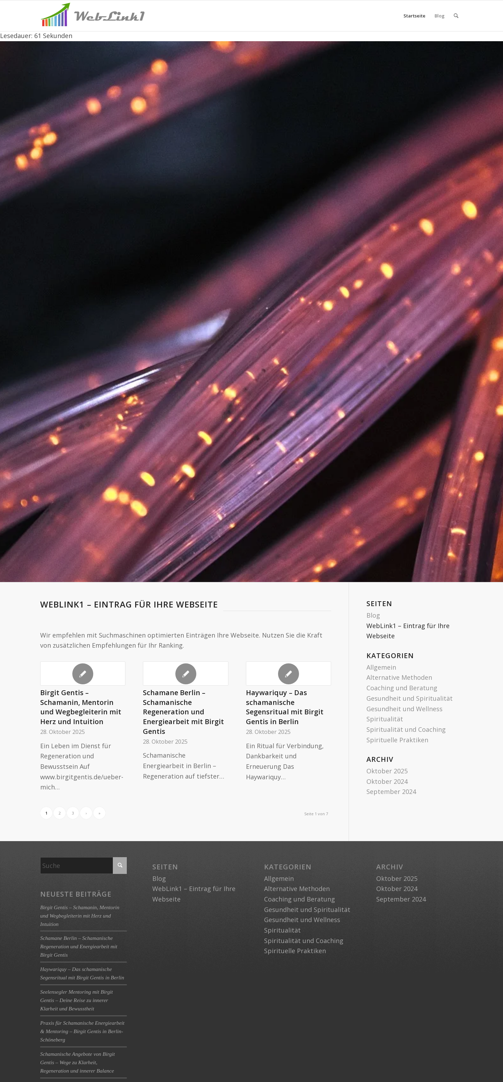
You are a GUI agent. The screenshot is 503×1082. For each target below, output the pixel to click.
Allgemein (381, 667)
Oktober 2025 (387, 771)
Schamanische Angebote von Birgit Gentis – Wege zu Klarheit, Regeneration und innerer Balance (77, 1062)
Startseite (414, 16)
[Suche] (456, 15)
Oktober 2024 (387, 781)
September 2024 (391, 791)
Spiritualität (384, 719)
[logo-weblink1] (92, 15)
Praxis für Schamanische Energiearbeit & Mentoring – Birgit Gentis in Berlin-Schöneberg (82, 1031)
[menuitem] (456, 15)
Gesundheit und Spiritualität (409, 698)
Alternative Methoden (399, 677)
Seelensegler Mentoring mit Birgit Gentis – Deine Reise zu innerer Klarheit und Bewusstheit (76, 1000)
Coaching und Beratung (401, 688)
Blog (440, 16)
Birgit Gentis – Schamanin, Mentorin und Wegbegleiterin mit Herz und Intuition (80, 707)
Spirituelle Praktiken (397, 740)
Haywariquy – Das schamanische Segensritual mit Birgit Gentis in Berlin (284, 707)
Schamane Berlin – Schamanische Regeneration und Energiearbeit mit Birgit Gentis (183, 712)
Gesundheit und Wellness (404, 709)
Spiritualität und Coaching (406, 729)
